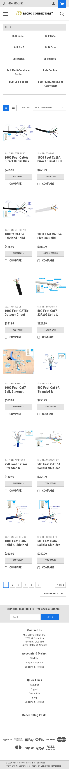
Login (29, 662)
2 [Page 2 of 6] (12, 585)
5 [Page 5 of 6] (31, 585)
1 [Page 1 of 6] (6, 585)
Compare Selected (53, 593)
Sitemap (41, 763)
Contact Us (34, 693)
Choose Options (50, 253)
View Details (18, 253)
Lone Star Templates (51, 766)
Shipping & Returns (34, 667)
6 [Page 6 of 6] (38, 585)
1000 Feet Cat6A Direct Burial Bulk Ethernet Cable (49, 161)
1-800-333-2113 (13, 3)
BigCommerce (22, 766)
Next (61, 585)
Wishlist (34, 658)
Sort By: (26, 107)
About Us (34, 685)
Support (34, 689)
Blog (34, 697)
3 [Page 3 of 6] (19, 585)
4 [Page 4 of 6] (25, 585)
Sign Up (39, 662)
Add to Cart (18, 177)
